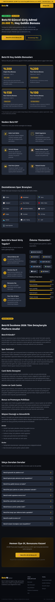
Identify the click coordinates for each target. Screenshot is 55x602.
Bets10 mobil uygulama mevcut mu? (27, 495)
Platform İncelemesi (33, 590)
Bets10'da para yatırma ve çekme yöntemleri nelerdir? (27, 490)
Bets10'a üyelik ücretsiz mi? (27, 518)
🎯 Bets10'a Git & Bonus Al (12, 37)
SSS (28, 593)
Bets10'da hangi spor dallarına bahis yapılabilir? (27, 512)
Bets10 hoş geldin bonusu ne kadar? (27, 484)
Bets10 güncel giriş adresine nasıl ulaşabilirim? (27, 478)
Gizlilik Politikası (46, 583)
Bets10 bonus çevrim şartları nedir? (27, 507)
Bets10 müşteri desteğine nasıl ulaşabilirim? (27, 524)
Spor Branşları (31, 585)
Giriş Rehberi (31, 587)
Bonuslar (30, 582)
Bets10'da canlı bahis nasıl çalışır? (27, 501)
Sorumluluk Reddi (46, 580)
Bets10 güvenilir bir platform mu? (27, 472)
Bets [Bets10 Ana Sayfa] (5, 5)
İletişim (44, 588)
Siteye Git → (47, 5)
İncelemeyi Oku (33, 38)
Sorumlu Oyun (46, 586)
